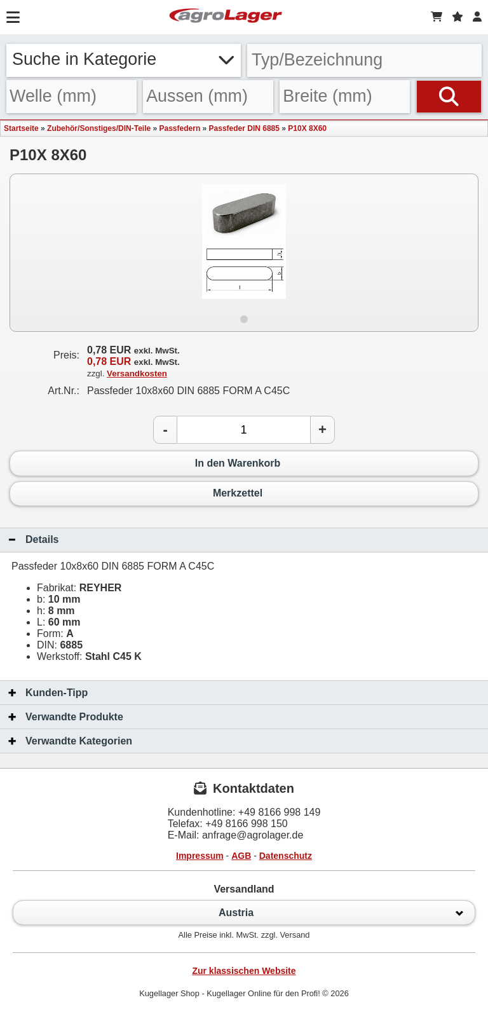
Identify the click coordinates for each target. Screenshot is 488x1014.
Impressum (200, 856)
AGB (241, 856)
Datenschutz (285, 856)
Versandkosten (137, 373)
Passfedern (180, 128)
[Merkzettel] (457, 17)
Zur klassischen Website (243, 971)
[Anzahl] (243, 430)
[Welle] (71, 97)
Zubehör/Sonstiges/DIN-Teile (99, 128)
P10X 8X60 (307, 128)
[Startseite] (225, 17)
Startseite (21, 128)
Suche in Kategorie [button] (123, 59)
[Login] (477, 17)
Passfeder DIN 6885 (244, 128)
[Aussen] (208, 97)
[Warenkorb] (436, 17)
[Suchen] (449, 97)
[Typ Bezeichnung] (364, 60)
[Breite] (345, 97)
